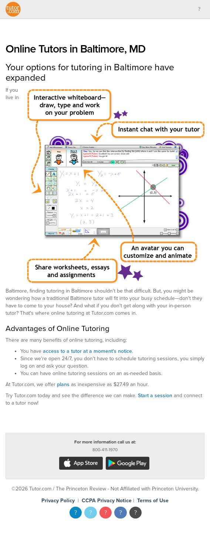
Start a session (155, 395)
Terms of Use (153, 500)
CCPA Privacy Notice (107, 500)
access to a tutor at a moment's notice (87, 351)
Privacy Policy (58, 500)
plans (63, 384)
